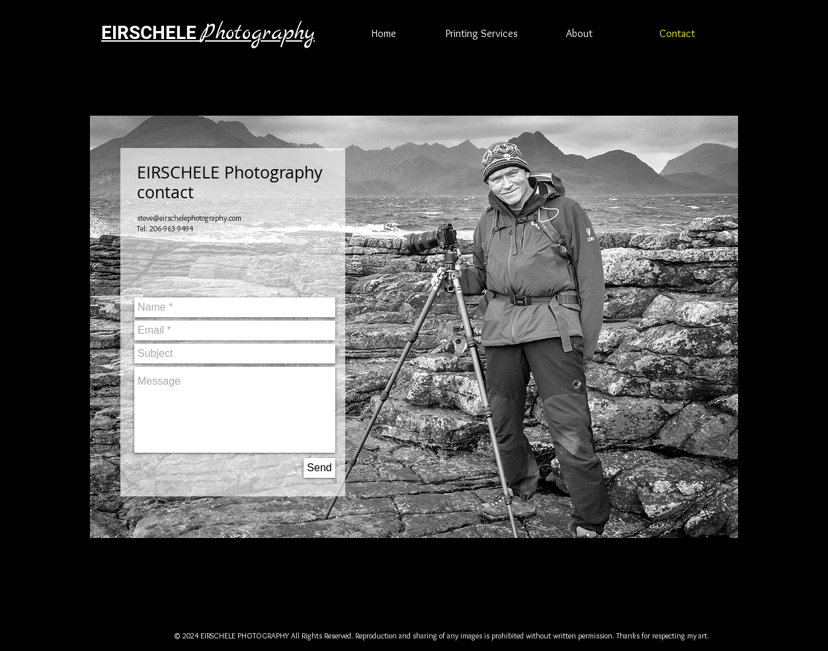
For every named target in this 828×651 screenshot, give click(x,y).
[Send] (319, 468)
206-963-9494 (171, 228)
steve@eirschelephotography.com (189, 218)
